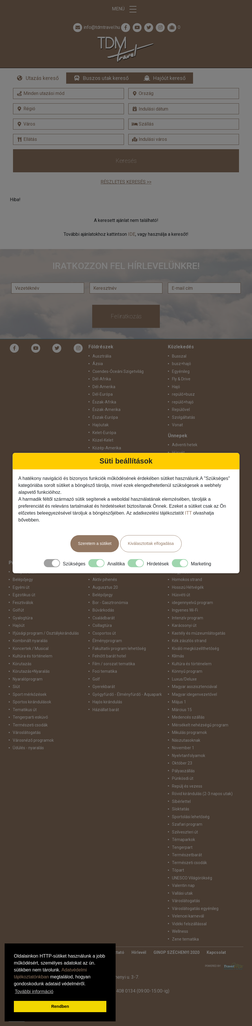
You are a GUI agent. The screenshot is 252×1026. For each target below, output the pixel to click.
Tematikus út (25, 709)
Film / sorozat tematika (113, 663)
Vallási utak (182, 893)
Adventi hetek (184, 444)
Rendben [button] (60, 1006)
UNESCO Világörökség (192, 878)
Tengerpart (182, 847)
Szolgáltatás (183, 417)
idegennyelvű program (192, 602)
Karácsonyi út (184, 625)
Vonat (177, 425)
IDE (131, 234)
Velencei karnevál (188, 916)
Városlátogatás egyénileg (195, 908)
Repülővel (181, 409)
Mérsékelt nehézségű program (200, 725)
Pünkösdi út (182, 778)
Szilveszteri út (185, 832)
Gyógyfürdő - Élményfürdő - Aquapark (127, 694)
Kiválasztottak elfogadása (151, 543)
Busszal (179, 356)
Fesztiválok (23, 602)
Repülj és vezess (187, 786)
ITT (188, 513)
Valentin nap (183, 885)
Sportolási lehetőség (191, 816)
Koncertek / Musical (31, 648)
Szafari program (187, 824)
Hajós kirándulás (107, 702)
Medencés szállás (188, 717)
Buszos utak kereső (106, 78)
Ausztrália (101, 356)
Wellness (180, 931)
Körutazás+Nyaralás (31, 671)
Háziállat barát (105, 709)
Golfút (18, 610)
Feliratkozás (126, 316)
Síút (16, 686)
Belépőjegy (23, 579)
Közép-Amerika (106, 448)
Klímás (178, 656)
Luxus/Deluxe (184, 679)
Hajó (176, 386)
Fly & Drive (181, 379)
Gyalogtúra (23, 618)
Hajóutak (100, 425)
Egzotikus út (24, 595)
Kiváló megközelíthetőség (195, 648)
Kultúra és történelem (32, 656)
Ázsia (97, 363)
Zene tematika (185, 939)
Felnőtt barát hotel (109, 656)
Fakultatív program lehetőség (119, 648)
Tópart (178, 870)
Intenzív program (187, 618)
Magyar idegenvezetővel (194, 694)
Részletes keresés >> (126, 182)
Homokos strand (187, 579)
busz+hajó (181, 363)
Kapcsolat (216, 952)
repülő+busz (183, 394)
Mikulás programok (189, 732)
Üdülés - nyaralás (28, 747)
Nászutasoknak (186, 740)
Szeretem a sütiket (95, 543)
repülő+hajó (183, 402)
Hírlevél (138, 952)
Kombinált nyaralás (30, 640)
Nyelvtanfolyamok (188, 755)
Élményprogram (107, 640)
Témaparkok (183, 839)
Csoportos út (104, 633)
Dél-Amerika (103, 386)
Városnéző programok (33, 740)
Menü (126, 9)
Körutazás (22, 663)
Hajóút (19, 625)
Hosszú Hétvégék (188, 587)
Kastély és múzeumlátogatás (198, 633)
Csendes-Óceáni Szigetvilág (118, 371)
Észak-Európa (105, 417)
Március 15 (182, 709)
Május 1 (179, 702)
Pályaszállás (183, 771)
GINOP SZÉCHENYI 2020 (176, 952)
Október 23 (182, 763)
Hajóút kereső (169, 78)
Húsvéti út (181, 595)
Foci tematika (104, 671)
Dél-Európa (102, 394)
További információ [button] (34, 991)
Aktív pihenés (104, 579)
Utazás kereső (42, 78)
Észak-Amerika (106, 409)
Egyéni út (21, 587)
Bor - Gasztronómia (110, 602)
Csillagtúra (102, 625)
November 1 (183, 747)
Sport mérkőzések (30, 694)
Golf (96, 679)
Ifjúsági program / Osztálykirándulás (46, 633)
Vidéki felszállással (189, 924)
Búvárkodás (103, 610)
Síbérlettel (181, 801)
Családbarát (103, 618)
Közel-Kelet (102, 440)
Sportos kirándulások (32, 702)
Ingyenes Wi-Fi (185, 610)
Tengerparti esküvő (30, 717)
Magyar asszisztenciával (194, 686)
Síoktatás (180, 809)
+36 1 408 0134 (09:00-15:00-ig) (136, 991)
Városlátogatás (27, 732)
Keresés (126, 160)
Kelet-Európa (104, 432)
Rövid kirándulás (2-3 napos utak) (202, 793)
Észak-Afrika (104, 402)
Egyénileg (181, 371)
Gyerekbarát (103, 686)
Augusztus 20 (105, 587)
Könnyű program (187, 671)
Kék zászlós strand (189, 640)
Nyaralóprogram (27, 679)
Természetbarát (187, 855)
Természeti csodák (30, 725)
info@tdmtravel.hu (96, 27)
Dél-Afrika (101, 379)
